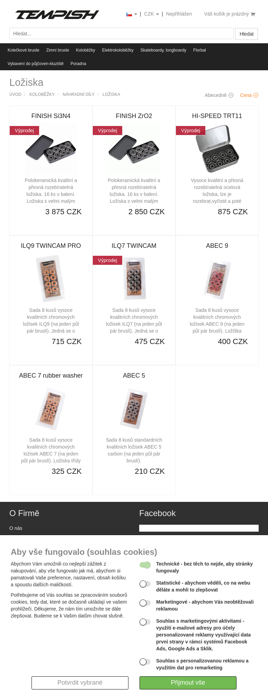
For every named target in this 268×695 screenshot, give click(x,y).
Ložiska (111, 94)
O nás (15, 528)
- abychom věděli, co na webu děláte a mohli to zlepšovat (203, 586)
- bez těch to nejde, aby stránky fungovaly (204, 567)
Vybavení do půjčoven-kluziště (36, 63)
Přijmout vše (188, 682)
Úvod (15, 94)
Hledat (246, 34)
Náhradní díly (79, 94)
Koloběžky (85, 50)
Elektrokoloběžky (118, 50)
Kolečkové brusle (23, 50)
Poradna (78, 63)
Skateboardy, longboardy (164, 50)
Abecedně (219, 95)
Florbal (199, 50)
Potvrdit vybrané (79, 682)
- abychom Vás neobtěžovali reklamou (205, 605)
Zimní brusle (57, 50)
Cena (249, 95)
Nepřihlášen (179, 14)
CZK (152, 14)
